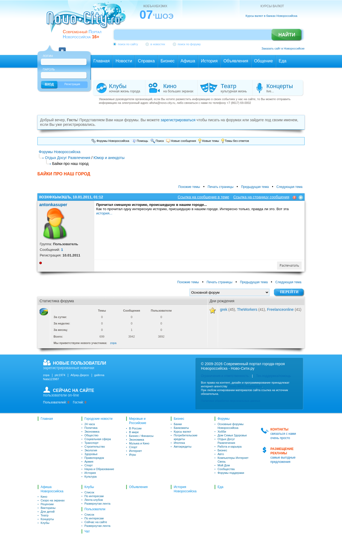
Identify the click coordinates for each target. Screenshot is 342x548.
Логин (48, 56)
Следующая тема (289, 187)
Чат (87, 531)
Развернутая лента (97, 503)
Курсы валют (182, 431)
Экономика (91, 431)
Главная (47, 419)
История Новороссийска (185, 489)
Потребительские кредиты (185, 437)
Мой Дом (223, 465)
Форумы (223, 419)
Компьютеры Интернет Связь (232, 459)
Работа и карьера (229, 446)
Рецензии (47, 504)
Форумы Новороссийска (110, 140)
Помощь (140, 140)
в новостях (157, 44)
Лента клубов (93, 499)
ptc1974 (60, 375)
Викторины (48, 507)
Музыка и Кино (139, 443)
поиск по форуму (189, 44)
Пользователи (94, 509)
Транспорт (91, 442)
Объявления (138, 487)
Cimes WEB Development (245, 386)
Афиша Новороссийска (52, 489)
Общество (91, 435)
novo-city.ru (88, 21)
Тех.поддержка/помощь (273, 376)
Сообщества (226, 469)
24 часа (89, 424)
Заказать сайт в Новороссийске (283, 48)
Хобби (221, 431)
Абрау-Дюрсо (80, 375)
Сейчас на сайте (95, 522)
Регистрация (72, 84)
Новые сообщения (181, 140)
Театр (44, 515)
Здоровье (91, 454)
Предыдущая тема (255, 187)
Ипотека (179, 442)
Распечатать (289, 265)
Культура (90, 476)
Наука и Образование (99, 469)
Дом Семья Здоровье (232, 435)
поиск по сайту (128, 44)
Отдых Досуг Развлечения (67, 158)
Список (89, 492)
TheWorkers (247, 309)
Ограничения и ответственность (224, 376)
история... (104, 213)
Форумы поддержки (230, 472)
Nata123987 (51, 379)
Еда (220, 487)
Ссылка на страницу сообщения (261, 197)
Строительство (94, 446)
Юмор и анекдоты (109, 158)
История (90, 472)
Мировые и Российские (137, 421)
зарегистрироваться (178, 120)
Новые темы (209, 140)
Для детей (48, 511)
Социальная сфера (97, 439)
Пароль (49, 69)
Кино (44, 496)
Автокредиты (182, 446)
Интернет (135, 450)
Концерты (47, 519)
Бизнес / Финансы (141, 435)
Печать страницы (220, 187)
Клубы (45, 522)
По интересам (94, 496)
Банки (178, 424)
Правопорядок (94, 457)
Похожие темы (189, 187)
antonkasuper (53, 204)
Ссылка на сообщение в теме (203, 197)
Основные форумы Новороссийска (230, 425)
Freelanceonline (280, 309)
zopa (113, 343)
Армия (88, 461)
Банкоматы (181, 427)
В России (135, 428)
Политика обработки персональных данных (231, 400)
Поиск (157, 140)
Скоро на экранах (53, 500)
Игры (132, 454)
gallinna (99, 375)
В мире (134, 432)
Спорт (88, 465)
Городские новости (98, 419)
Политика (91, 427)
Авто (220, 454)
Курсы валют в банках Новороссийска (271, 15)
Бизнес (179, 419)
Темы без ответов (235, 140)
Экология (90, 450)
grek (223, 309)
